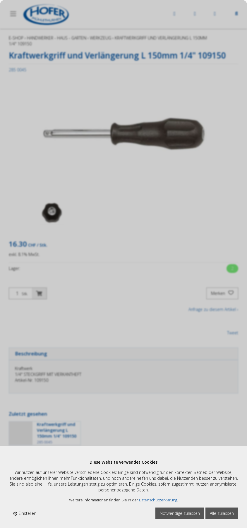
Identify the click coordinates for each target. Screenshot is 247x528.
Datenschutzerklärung (158, 500)
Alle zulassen (222, 513)
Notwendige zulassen (180, 513)
